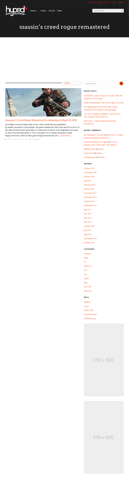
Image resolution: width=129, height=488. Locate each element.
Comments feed (90, 314)
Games (34, 10)
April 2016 (88, 234)
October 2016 (89, 226)
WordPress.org (89, 318)
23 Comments (36, 139)
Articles (52, 10)
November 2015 (90, 238)
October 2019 (89, 168)
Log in (86, 306)
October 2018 (89, 176)
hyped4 (9, 139)
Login (114, 2)
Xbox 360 (87, 287)
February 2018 (89, 185)
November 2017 (90, 197)
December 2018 (90, 172)
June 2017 (88, 214)
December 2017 (90, 193)
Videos (43, 10)
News (59, 10)
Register (121, 2)
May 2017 (88, 218)
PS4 (85, 274)
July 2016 (87, 230)
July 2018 (87, 181)
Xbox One (87, 291)
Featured (87, 254)
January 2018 (89, 189)
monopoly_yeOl (90, 157)
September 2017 (90, 205)
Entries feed (88, 310)
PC (85, 262)
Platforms (88, 266)
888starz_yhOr (89, 149)
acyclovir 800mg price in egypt (95, 142)
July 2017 (87, 209)
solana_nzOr (89, 153)
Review (101, 149)
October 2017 (89, 201)
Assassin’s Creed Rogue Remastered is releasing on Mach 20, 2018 (41, 120)
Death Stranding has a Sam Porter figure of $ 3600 (104, 103)
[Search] (122, 11)
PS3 (85, 270)
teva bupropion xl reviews (94, 135)
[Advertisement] (64, 59)
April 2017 (88, 222)
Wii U (86, 282)
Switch (86, 278)
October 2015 (89, 242)
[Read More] (65, 135)
